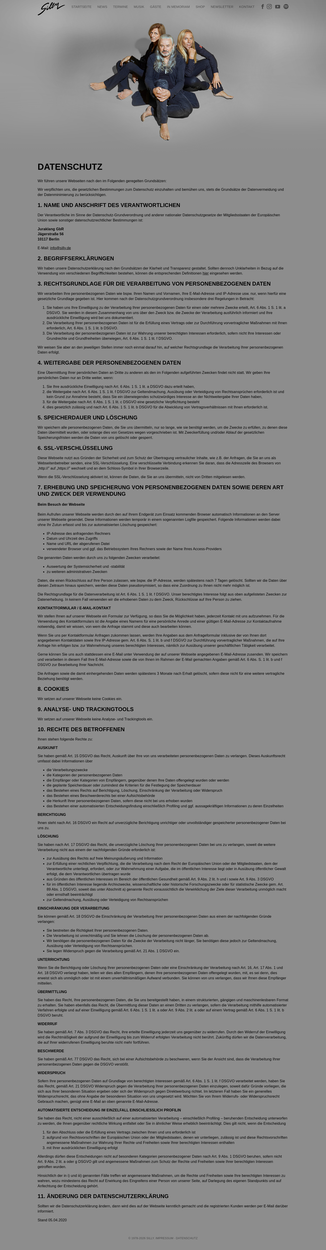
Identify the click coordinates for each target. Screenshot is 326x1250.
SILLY (51, 8)
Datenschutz (187, 1238)
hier (206, 273)
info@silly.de (60, 248)
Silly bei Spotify (286, 6)
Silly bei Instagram (269, 6)
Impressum (164, 1238)
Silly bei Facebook (262, 6)
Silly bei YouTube (277, 6)
